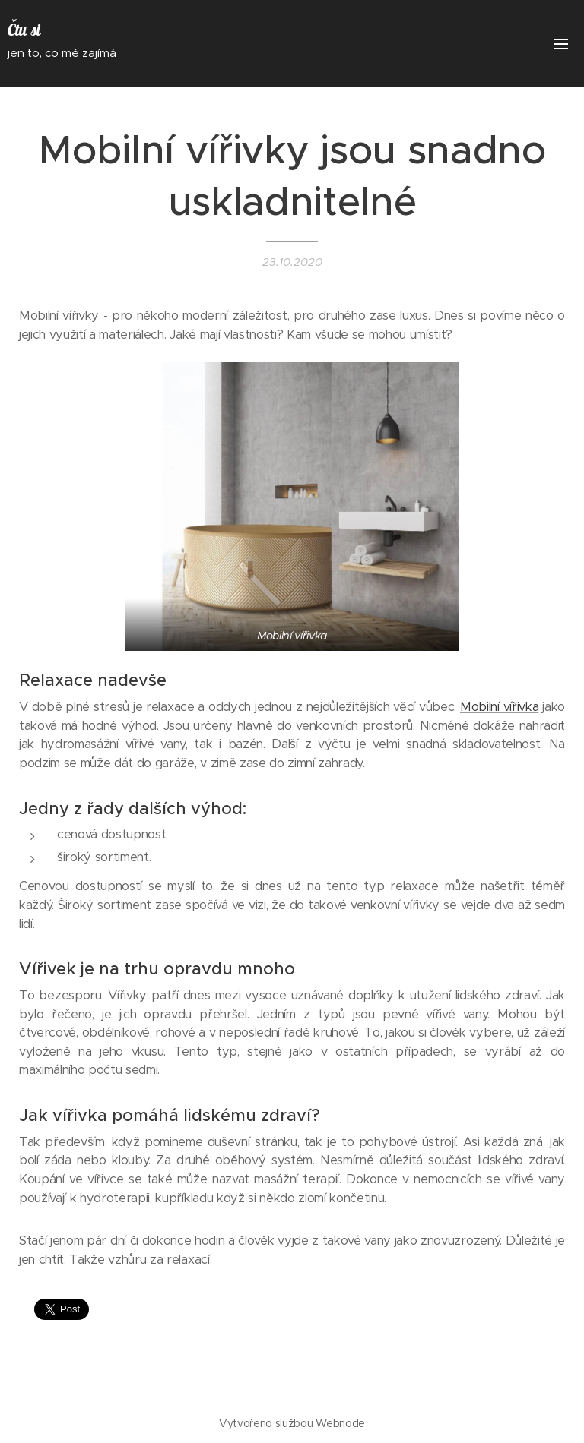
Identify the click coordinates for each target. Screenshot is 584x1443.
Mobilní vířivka (499, 707)
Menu (561, 44)
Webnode (340, 1423)
